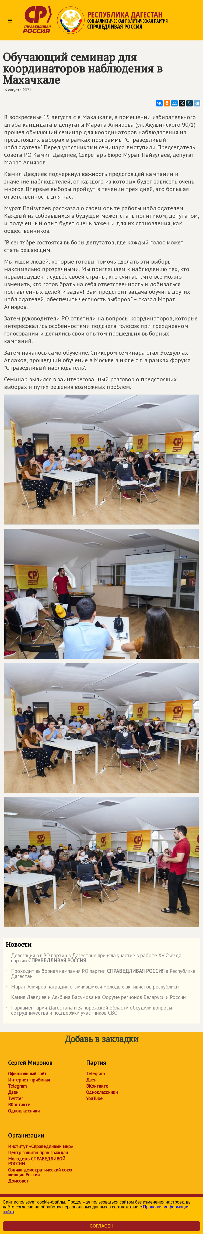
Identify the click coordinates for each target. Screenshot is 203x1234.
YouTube (94, 1098)
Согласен (101, 1226)
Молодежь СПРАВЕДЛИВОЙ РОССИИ (36, 1161)
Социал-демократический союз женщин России (40, 1172)
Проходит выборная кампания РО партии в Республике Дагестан (100, 974)
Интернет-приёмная (29, 1079)
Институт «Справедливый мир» (40, 1146)
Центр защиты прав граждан (38, 1152)
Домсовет (18, 1180)
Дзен (13, 1092)
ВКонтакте (19, 1104)
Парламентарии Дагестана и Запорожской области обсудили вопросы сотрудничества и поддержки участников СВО (89, 1010)
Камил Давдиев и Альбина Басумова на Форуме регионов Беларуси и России (96, 998)
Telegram (17, 1086)
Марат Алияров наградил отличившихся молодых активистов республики (92, 987)
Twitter (15, 1098)
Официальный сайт (27, 1073)
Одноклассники (24, 1110)
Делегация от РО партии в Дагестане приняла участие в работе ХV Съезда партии (93, 958)
